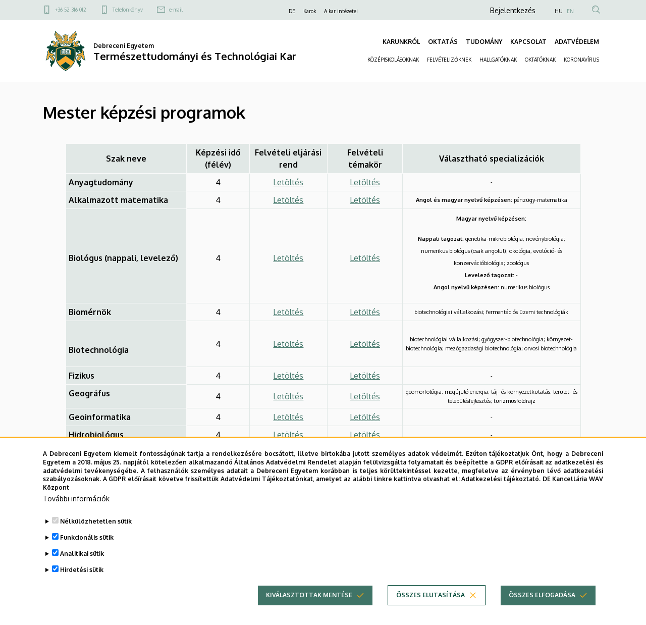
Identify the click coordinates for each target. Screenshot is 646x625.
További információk (76, 509)
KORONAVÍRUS (581, 60)
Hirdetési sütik (81, 580)
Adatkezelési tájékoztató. (501, 490)
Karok (309, 11)
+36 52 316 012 (70, 10)
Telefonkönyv (128, 10)
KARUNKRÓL (401, 41)
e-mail (176, 10)
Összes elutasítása (430, 605)
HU (559, 11)
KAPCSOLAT (528, 41)
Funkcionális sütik (87, 548)
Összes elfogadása (542, 605)
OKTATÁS (443, 41)
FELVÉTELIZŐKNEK (449, 60)
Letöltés (288, 182)
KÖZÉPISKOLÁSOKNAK (393, 60)
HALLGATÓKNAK (498, 60)
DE (292, 11)
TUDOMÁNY (484, 41)
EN (570, 11)
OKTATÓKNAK (540, 60)
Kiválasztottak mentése (309, 605)
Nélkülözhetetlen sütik (96, 532)
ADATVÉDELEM (577, 41)
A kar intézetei (341, 11)
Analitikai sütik (82, 564)
